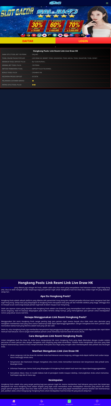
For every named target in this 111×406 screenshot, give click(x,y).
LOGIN (83, 41)
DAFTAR (27, 41)
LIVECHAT (97, 402)
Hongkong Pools (7, 287)
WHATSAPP (69, 402)
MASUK (14, 402)
